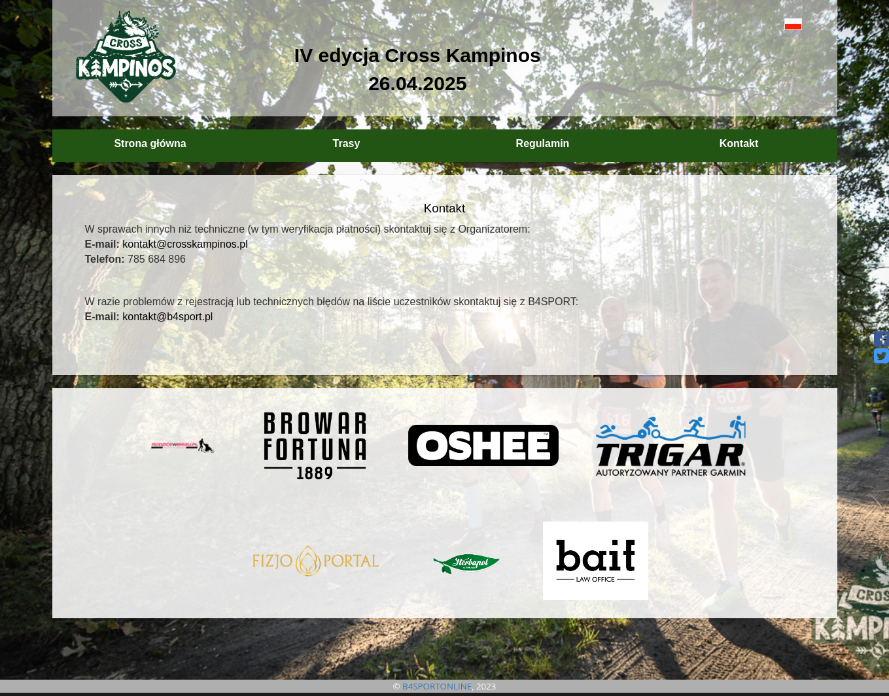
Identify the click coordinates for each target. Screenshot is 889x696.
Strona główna (150, 143)
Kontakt (739, 143)
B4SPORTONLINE (437, 686)
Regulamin (543, 143)
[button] (764, 24)
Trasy (346, 143)
